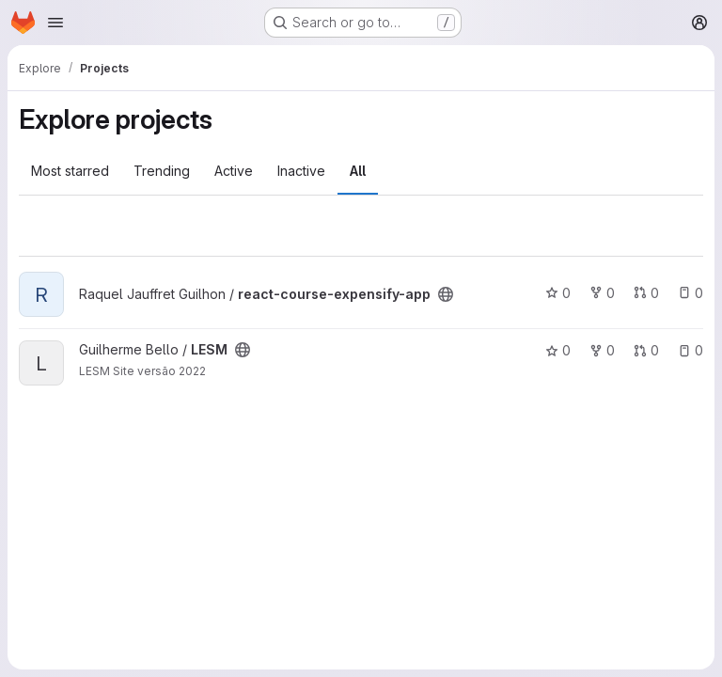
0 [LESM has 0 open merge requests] (646, 350)
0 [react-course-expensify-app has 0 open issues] (690, 293)
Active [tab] (233, 171)
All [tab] (358, 171)
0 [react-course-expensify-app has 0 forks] (602, 293)
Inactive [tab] (301, 171)
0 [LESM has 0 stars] (558, 350)
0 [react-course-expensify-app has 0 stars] (558, 293)
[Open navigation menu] (55, 23)
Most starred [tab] (70, 171)
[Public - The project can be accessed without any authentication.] (445, 294)
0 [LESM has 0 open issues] (690, 350)
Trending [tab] (161, 171)
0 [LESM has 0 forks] (602, 350)
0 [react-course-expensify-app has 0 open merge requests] (646, 293)
